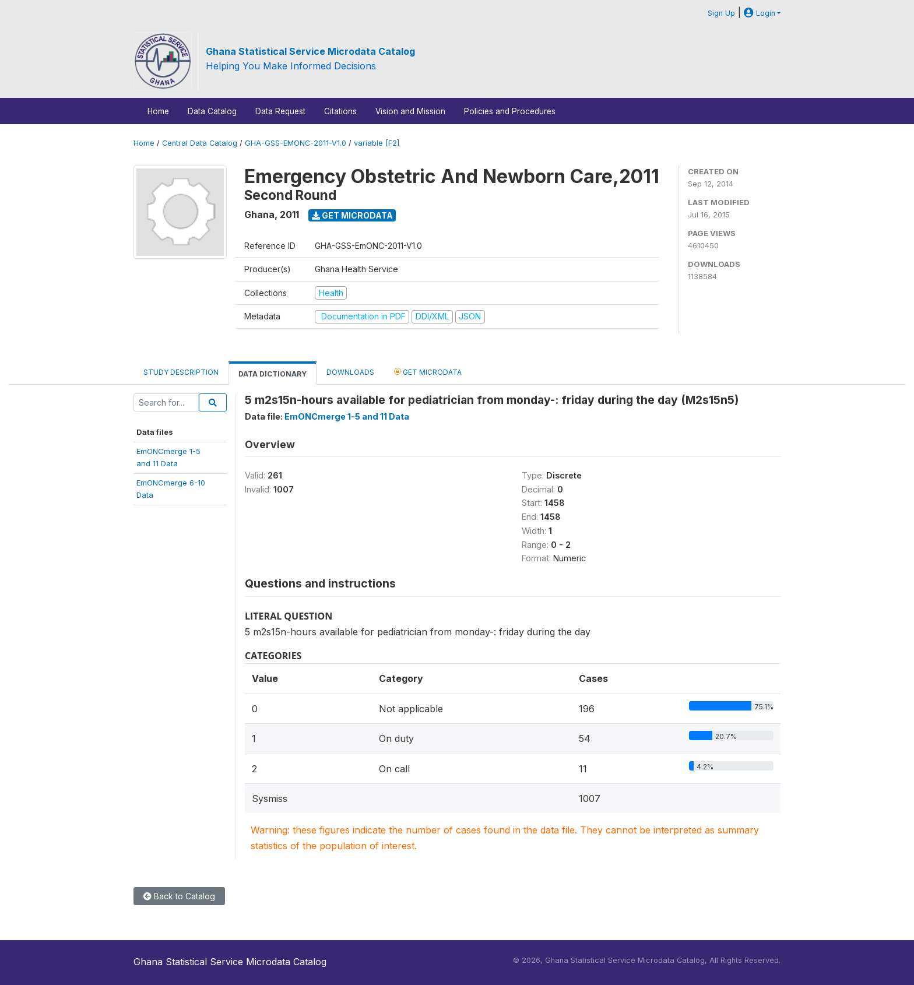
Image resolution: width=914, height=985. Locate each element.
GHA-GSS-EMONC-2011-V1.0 (295, 143)
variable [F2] (376, 143)
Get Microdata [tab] (428, 372)
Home (158, 111)
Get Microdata (352, 215)
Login (759, 13)
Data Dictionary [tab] (272, 374)
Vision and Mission (410, 111)
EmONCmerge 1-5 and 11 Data (346, 416)
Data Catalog (212, 111)
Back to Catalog (179, 896)
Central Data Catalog (199, 143)
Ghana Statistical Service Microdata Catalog (310, 51)
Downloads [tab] (350, 372)
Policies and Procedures (510, 111)
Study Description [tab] (181, 372)
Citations (340, 111)
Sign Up (721, 13)
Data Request (280, 111)
